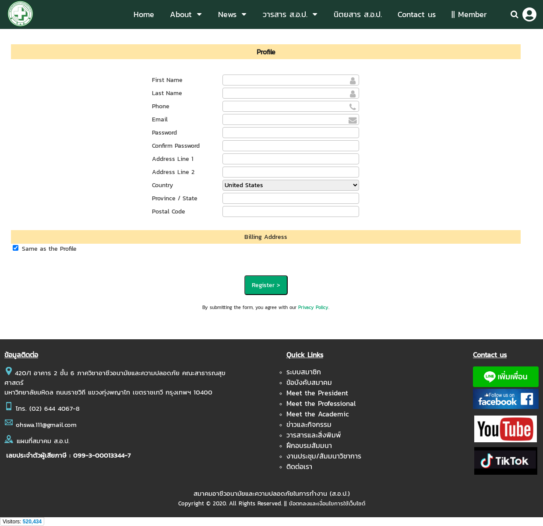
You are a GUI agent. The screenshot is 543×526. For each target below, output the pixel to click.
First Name (167, 80)
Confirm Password (176, 145)
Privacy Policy (313, 307)
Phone (160, 106)
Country (162, 185)
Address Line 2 (173, 172)
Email (160, 119)
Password (164, 132)
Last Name (167, 93)
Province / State (174, 198)
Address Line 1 (172, 158)
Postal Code (168, 211)
